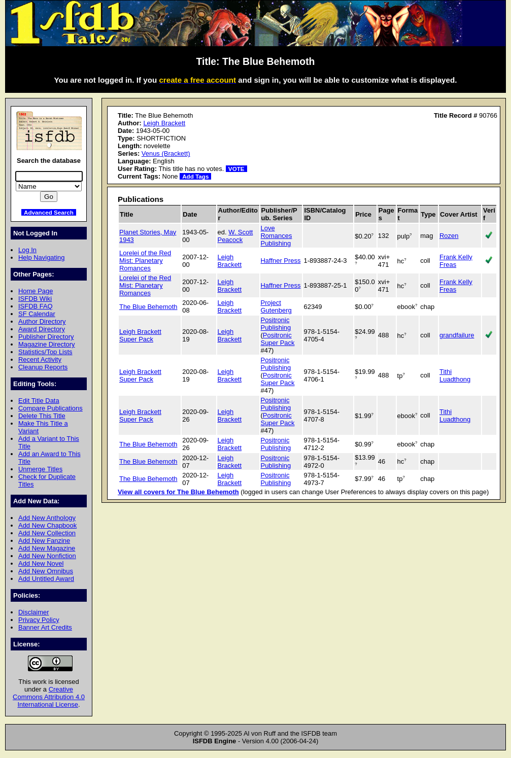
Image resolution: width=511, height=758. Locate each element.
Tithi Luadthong (454, 375)
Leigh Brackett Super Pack (140, 335)
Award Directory (41, 329)
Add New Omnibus (45, 571)
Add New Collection (47, 533)
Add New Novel (40, 563)
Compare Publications (50, 408)
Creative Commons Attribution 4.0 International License (49, 696)
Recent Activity (39, 359)
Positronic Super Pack (278, 339)
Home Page (35, 291)
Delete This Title (41, 416)
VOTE (236, 168)
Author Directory (42, 321)
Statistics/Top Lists (45, 352)
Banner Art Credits (45, 627)
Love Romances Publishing (276, 235)
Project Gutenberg (276, 306)
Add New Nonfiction (47, 556)
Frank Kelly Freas (455, 260)
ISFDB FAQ (35, 306)
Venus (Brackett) (166, 153)
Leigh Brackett (164, 123)
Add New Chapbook (47, 525)
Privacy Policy (38, 620)
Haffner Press (281, 260)
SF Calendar (36, 314)
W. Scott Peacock (235, 236)
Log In (27, 250)
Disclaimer (33, 612)
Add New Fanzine (44, 540)
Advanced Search (49, 212)
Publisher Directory (46, 336)
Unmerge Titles (40, 469)
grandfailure (456, 335)
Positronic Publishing (276, 323)
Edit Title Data (38, 400)
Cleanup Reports (42, 367)
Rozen (448, 235)
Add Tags (195, 176)
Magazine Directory (46, 344)
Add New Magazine (46, 548)
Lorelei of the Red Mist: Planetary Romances (145, 260)
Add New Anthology (47, 518)
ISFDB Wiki (35, 298)
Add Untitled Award (46, 578)
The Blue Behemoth (148, 307)
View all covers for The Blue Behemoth (178, 492)
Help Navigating (41, 257)
